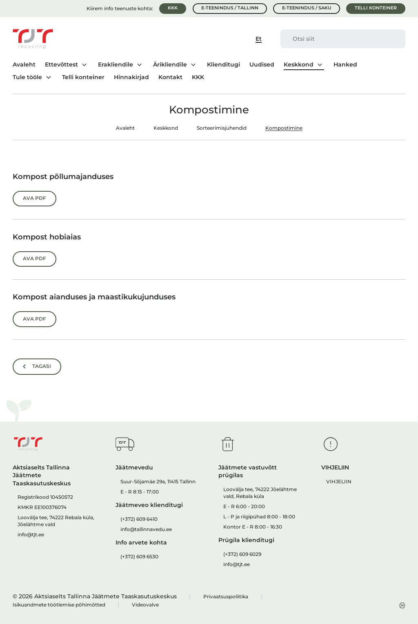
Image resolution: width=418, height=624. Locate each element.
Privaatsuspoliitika (225, 596)
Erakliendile (115, 64)
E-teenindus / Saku (306, 8)
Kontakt (170, 77)
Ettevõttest (61, 64)
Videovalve (145, 605)
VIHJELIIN (338, 481)
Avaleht (24, 65)
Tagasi (41, 366)
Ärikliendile (170, 64)
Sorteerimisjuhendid (222, 128)
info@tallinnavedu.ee (146, 529)
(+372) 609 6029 (242, 554)
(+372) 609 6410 (139, 519)
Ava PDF (34, 198)
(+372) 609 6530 (139, 556)
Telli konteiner (376, 8)
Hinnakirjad (131, 77)
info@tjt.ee (31, 534)
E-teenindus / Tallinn (229, 8)
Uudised (261, 65)
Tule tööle (27, 77)
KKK (173, 8)
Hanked (345, 65)
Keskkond (299, 64)
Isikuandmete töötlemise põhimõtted (59, 605)
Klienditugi (223, 65)
